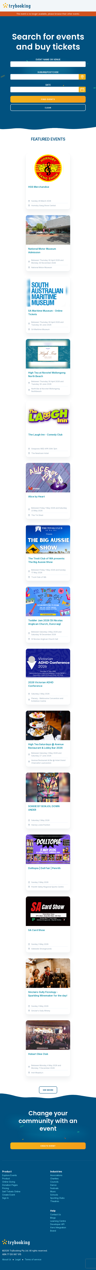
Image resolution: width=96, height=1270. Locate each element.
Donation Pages (10, 1185)
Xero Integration (58, 1227)
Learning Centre (58, 1221)
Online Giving (8, 1181)
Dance (53, 1185)
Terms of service (33, 1259)
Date (48, 85)
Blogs (53, 1217)
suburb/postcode (48, 72)
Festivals (54, 1188)
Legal (18, 1259)
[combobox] (48, 77)
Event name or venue (48, 59)
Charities (54, 1178)
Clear (48, 107)
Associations (56, 1175)
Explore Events (9, 1175)
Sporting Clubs (57, 1198)
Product (6, 1178)
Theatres (54, 1201)
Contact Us (55, 1214)
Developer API (57, 1224)
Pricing (5, 1188)
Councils (54, 1181)
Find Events (48, 99)
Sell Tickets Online (11, 1191)
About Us (6, 1259)
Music (53, 1191)
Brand (53, 1230)
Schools (54, 1194)
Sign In (5, 1198)
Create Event (48, 1146)
